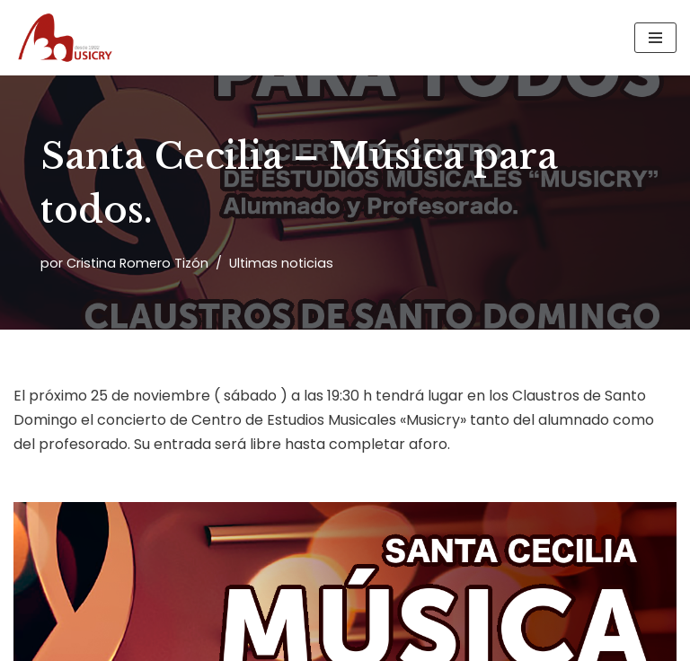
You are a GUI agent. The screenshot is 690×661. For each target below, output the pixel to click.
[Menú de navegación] (655, 37)
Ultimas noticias (281, 263)
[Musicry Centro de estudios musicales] (67, 38)
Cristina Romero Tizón (137, 263)
